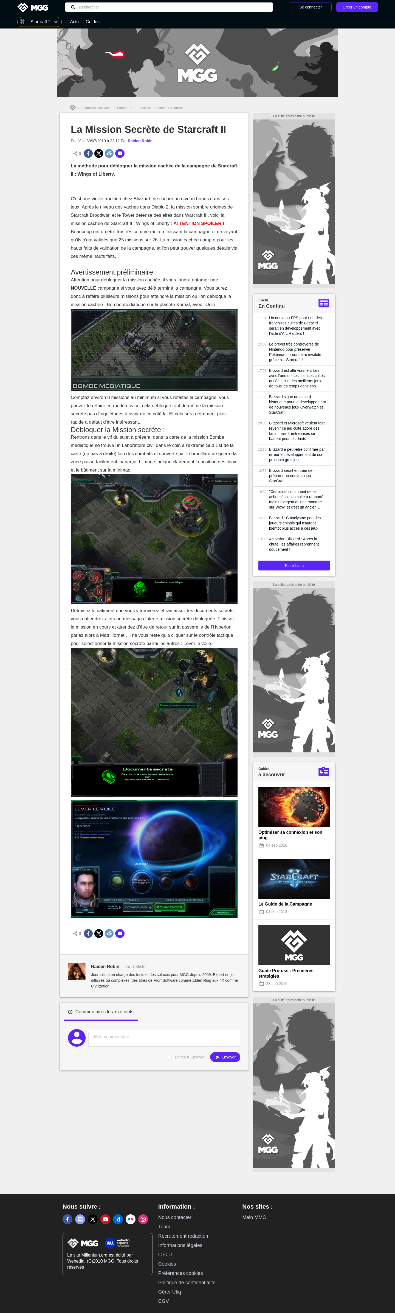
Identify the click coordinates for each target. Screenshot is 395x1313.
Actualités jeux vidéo (96, 108)
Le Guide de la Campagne (285, 904)
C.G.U (165, 1254)
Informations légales (180, 1245)
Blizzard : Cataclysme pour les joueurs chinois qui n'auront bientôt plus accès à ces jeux (295, 523)
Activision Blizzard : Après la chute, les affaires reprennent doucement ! (294, 544)
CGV (163, 1301)
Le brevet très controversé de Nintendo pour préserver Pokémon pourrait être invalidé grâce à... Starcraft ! (295, 352)
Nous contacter (174, 1217)
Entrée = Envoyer (190, 1057)
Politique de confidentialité (187, 1282)
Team (164, 1226)
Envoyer (225, 1057)
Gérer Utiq (169, 1292)
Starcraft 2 (124, 108)
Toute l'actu (294, 565)
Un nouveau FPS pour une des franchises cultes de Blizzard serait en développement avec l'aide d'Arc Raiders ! (295, 326)
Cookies (167, 1264)
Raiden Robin (140, 141)
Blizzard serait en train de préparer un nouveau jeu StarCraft (290, 475)
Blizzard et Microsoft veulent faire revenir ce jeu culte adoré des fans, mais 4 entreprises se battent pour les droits (297, 431)
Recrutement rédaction (183, 1236)
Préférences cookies (180, 1273)
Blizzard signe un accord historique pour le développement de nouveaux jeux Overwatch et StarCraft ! (297, 405)
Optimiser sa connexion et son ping (290, 835)
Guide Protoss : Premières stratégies (286, 973)
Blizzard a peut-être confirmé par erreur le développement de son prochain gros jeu (297, 454)
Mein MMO (254, 1217)
